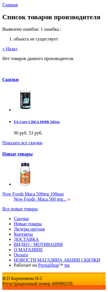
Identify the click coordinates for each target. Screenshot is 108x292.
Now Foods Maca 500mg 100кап (33, 193)
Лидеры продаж (29, 228)
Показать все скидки (22, 142)
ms (67, 265)
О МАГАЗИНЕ (28, 249)
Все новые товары (20, 208)
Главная (10, 4)
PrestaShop (48, 265)
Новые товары (17, 153)
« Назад (9, 48)
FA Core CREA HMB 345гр (37, 122)
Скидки (10, 79)
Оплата (21, 254)
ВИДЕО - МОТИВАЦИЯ (38, 244)
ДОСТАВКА (26, 239)
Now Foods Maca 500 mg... (40, 199)
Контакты (23, 234)
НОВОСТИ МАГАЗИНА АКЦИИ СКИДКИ (57, 260)
